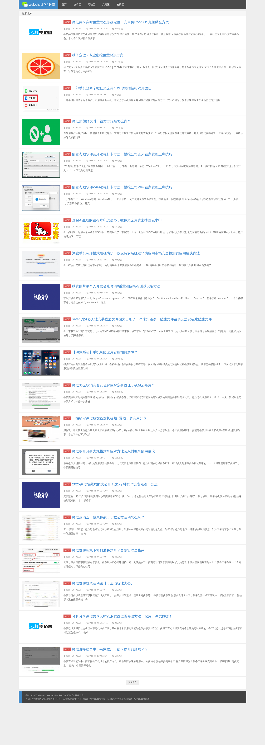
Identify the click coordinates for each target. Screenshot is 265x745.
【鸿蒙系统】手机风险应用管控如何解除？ (105, 352)
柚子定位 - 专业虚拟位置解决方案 (98, 55)
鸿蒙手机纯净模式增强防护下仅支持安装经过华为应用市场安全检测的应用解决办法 (136, 253)
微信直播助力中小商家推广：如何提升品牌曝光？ (110, 649)
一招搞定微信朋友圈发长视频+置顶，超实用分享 (109, 418)
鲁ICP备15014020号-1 (65, 695)
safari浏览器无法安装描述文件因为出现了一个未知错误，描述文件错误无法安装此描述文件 (142, 319)
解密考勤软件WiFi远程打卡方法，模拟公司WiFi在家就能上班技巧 (122, 187)
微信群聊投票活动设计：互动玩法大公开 (103, 583)
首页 (64, 4)
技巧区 (77, 4)
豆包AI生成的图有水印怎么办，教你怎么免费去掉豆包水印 (117, 220)
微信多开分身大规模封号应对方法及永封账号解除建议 (113, 451)
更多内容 (132, 682)
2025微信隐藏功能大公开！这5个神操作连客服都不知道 (115, 484)
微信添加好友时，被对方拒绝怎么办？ (101, 121)
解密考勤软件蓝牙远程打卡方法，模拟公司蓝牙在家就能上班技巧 (122, 154)
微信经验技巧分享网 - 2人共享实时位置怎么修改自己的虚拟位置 (38, 4)
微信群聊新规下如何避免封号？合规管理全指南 (108, 550)
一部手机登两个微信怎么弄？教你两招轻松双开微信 (111, 88)
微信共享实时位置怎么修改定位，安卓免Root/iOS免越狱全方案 (120, 22)
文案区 (106, 4)
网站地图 (79, 695)
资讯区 (120, 4)
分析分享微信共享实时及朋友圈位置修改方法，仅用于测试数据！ (122, 616)
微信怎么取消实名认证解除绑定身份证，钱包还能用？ (113, 385)
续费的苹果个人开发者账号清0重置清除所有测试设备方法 (116, 286)
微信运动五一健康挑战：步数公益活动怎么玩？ (108, 517)
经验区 (91, 4)
